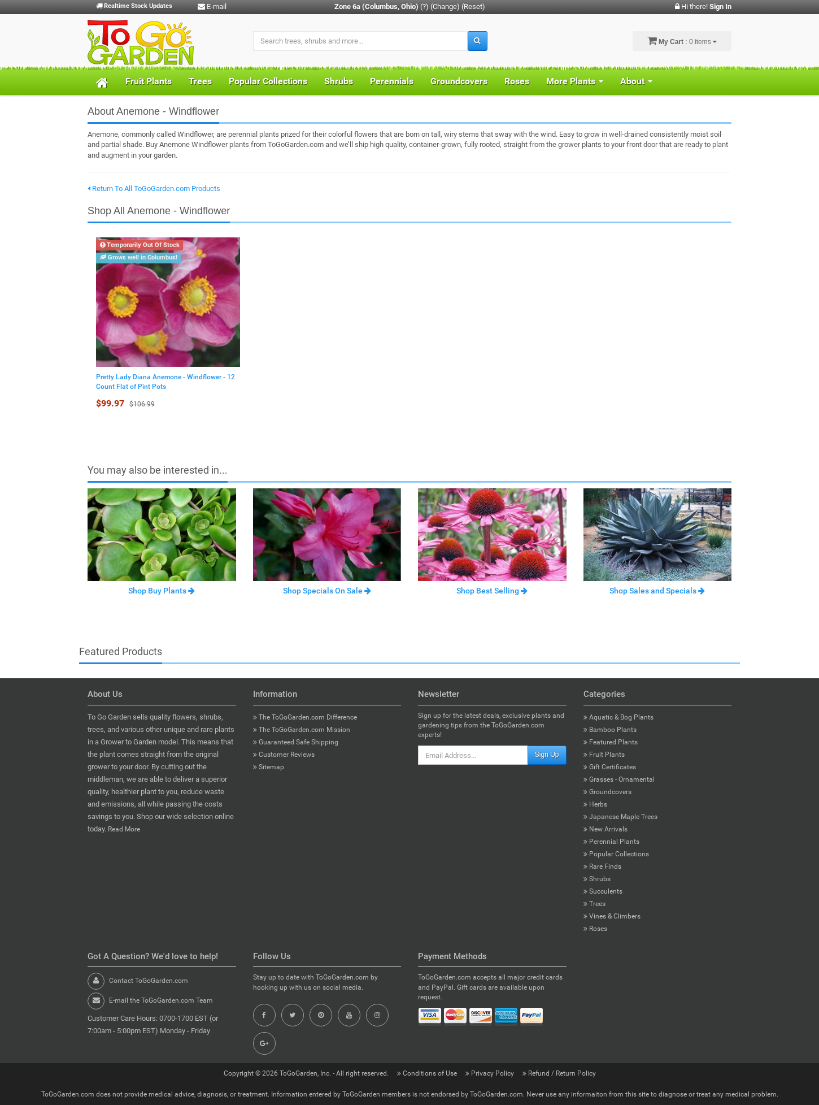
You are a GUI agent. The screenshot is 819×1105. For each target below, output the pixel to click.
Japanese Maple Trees (620, 817)
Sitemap (268, 767)
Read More (124, 829)
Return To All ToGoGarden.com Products (154, 188)
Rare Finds (602, 866)
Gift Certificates (609, 767)
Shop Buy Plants (161, 590)
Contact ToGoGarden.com (148, 981)
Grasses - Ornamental (619, 779)
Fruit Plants (148, 81)
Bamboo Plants (610, 730)
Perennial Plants (611, 842)
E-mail (212, 6)
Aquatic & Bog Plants (618, 717)
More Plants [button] (574, 81)
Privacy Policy (490, 1073)
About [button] (636, 81)
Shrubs (338, 81)
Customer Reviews (284, 755)
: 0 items (682, 41)
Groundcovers (458, 81)
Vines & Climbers (612, 916)
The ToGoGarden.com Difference (305, 717)
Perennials (391, 81)
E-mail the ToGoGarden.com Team (161, 1000)
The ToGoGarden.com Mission (301, 730)
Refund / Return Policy (559, 1073)
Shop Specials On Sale (327, 590)
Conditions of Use (428, 1073)
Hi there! (703, 6)
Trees (200, 81)
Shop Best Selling (492, 590)
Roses (516, 81)
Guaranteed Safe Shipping (295, 742)
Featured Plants (610, 742)
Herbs (595, 804)
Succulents (602, 891)
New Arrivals (605, 829)
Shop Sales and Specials (657, 590)
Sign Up (547, 755)
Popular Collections (268, 81)
